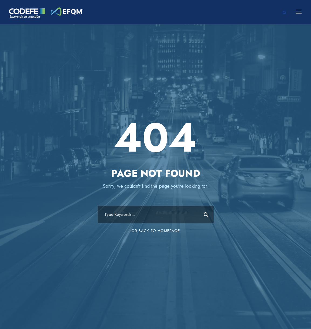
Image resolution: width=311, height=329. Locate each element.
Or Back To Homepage (155, 230)
